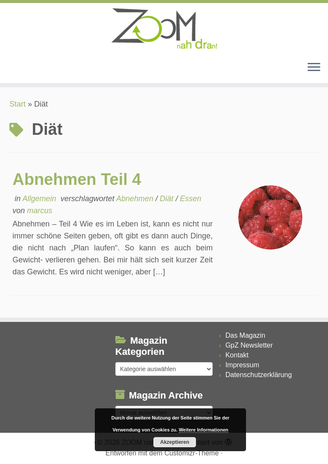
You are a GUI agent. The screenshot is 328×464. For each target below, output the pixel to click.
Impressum (242, 365)
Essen (190, 198)
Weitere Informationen (203, 429)
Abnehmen (135, 198)
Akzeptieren (174, 442)
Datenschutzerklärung (259, 374)
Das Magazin (245, 335)
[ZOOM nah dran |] (164, 28)
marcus (39, 210)
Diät (168, 198)
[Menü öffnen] (314, 67)
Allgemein (41, 198)
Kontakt (237, 355)
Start (17, 104)
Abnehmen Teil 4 (76, 179)
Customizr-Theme (191, 453)
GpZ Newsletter (249, 345)
